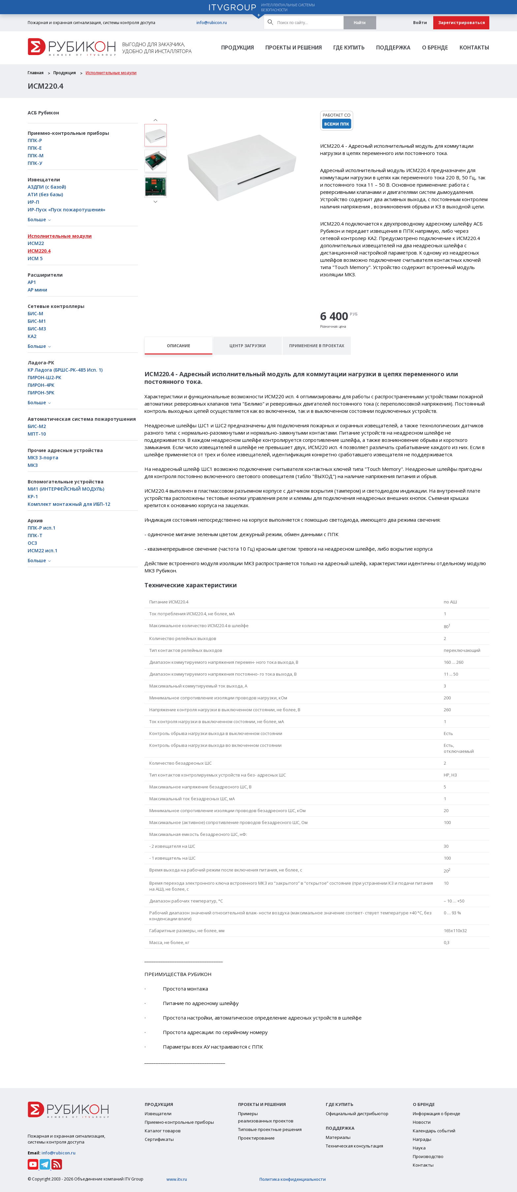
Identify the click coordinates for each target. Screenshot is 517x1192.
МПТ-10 (37, 434)
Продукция (237, 48)
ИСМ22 (36, 243)
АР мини (37, 290)
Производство (428, 1156)
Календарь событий (434, 1131)
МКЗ (33, 465)
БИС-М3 (37, 328)
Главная (36, 73)
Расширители (45, 275)
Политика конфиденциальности (292, 1179)
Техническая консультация (354, 1146)
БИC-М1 (37, 321)
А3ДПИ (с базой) (47, 187)
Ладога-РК (41, 362)
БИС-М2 (37, 426)
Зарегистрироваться (461, 22)
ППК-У (35, 163)
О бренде (435, 48)
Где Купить (349, 48)
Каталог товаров (163, 1131)
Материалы (338, 1137)
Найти (360, 22)
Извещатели (44, 179)
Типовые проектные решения (270, 1129)
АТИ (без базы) (45, 194)
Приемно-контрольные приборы (68, 133)
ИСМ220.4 (39, 251)
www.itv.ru (177, 1179)
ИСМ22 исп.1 (42, 550)
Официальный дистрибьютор (357, 1113)
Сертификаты (159, 1139)
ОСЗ (32, 543)
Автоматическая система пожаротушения (82, 419)
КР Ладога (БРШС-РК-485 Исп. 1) (65, 370)
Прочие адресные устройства (65, 450)
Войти (420, 22)
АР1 (32, 282)
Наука (419, 1148)
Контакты (474, 48)
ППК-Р (35, 140)
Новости (422, 1122)
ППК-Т (35, 535)
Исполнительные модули (111, 73)
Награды (422, 1139)
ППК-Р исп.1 (41, 528)
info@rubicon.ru (212, 22)
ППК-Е (35, 148)
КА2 (32, 336)
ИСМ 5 (35, 258)
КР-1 (33, 496)
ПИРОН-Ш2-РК (44, 377)
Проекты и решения (293, 48)
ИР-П (33, 202)
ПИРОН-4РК (41, 385)
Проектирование (256, 1138)
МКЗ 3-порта (43, 457)
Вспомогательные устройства (66, 481)
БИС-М (35, 313)
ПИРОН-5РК (41, 392)
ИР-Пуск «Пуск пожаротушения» (67, 209)
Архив (35, 520)
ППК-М (36, 155)
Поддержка (393, 48)
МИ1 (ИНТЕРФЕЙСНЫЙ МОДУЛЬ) (66, 489)
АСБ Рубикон (43, 112)
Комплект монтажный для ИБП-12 (69, 504)
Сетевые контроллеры (56, 306)
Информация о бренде (436, 1113)
